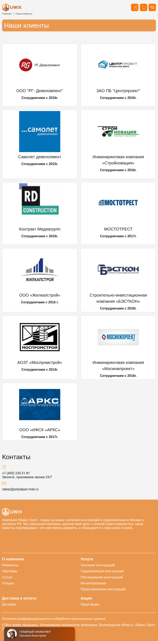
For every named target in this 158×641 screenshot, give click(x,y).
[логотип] (12, 7)
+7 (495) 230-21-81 (16, 473)
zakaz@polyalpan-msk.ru (20, 489)
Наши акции (90, 604)
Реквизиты (10, 565)
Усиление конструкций (98, 565)
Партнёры (9, 571)
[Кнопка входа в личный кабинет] (134, 7)
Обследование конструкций (102, 577)
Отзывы (8, 583)
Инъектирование (93, 583)
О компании (13, 559)
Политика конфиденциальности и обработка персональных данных (54, 618)
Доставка (9, 604)
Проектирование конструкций (103, 589)
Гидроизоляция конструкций (102, 571)
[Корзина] (143, 7)
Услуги (7, 577)
